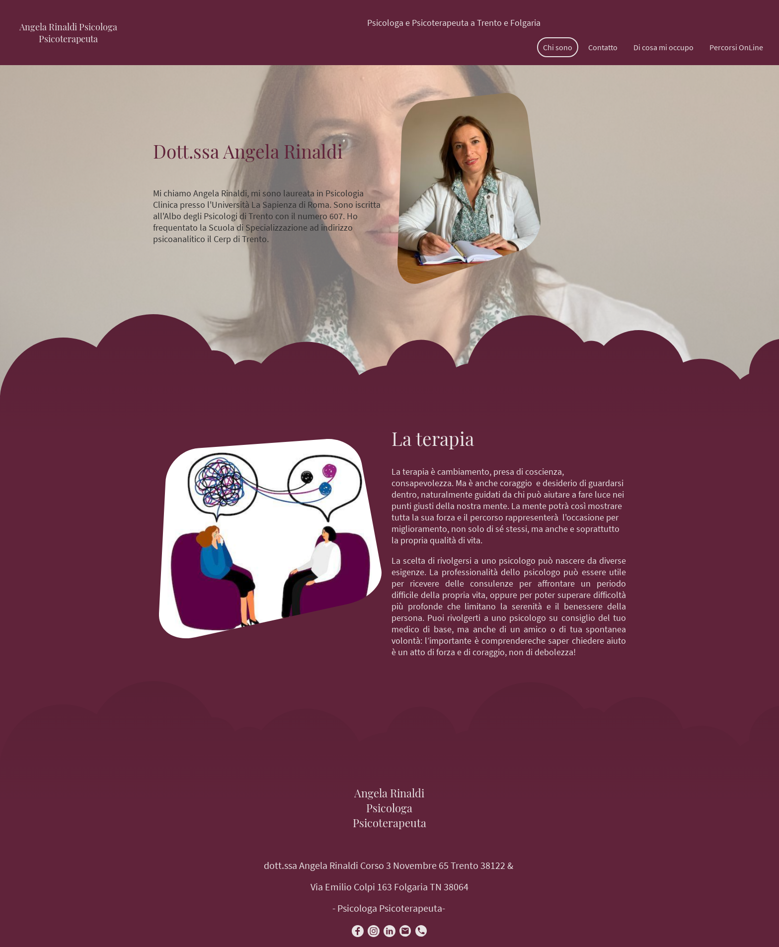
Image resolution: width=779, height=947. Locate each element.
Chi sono (557, 47)
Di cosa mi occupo (663, 47)
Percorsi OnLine (736, 47)
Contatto (603, 47)
